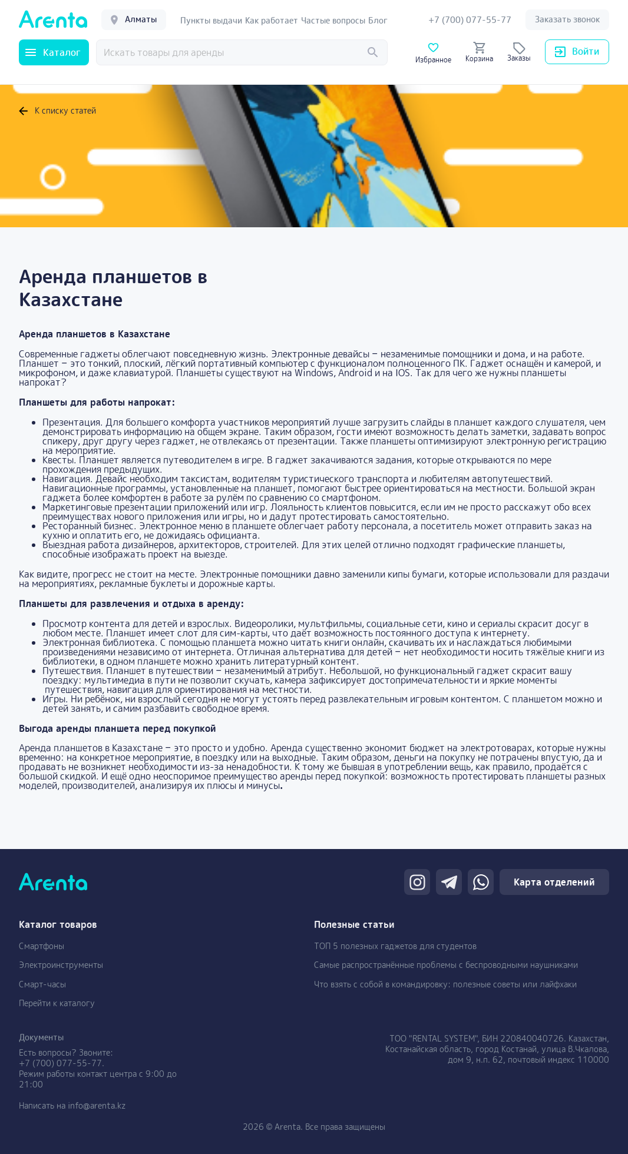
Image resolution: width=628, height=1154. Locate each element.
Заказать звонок (567, 19)
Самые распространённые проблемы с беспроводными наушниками (446, 964)
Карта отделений (554, 882)
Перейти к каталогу (57, 1003)
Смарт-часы (42, 984)
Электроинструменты (61, 964)
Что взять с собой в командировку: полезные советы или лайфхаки (445, 984)
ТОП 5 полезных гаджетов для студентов (395, 945)
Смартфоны (41, 945)
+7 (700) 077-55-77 (60, 1063)
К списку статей (57, 110)
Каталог (53, 52)
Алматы (134, 19)
